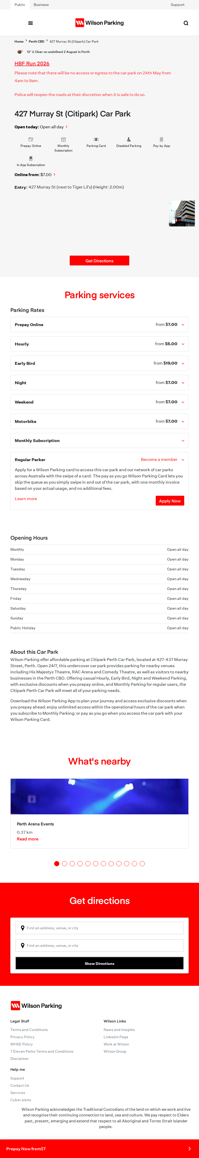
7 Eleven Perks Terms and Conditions (41, 1051)
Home (19, 41)
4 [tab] (80, 863)
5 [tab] (87, 863)
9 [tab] (119, 863)
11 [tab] (134, 863)
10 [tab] (126, 863)
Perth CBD (36, 41)
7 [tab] (103, 863)
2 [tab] (64, 863)
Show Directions (100, 963)
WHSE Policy (21, 1044)
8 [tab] (111, 863)
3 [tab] (72, 863)
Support (177, 5)
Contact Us (19, 1085)
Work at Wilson (116, 1044)
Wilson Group (115, 1051)
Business (41, 5)
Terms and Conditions (29, 1030)
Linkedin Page (116, 1037)
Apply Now (170, 500)
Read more (27, 838)
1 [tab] (56, 863)
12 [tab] (142, 863)
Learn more (26, 498)
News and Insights (119, 1030)
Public (20, 5)
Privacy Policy (22, 1037)
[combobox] (99, 928)
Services (17, 1093)
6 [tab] (95, 863)
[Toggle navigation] (30, 23)
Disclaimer (19, 1059)
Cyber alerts (20, 1100)
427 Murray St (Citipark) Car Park (74, 41)
